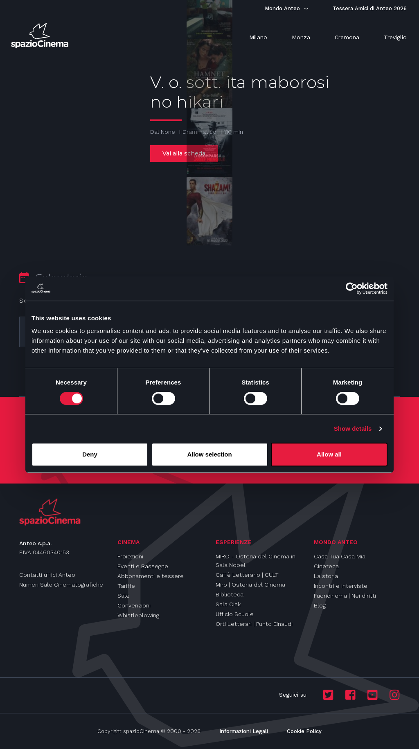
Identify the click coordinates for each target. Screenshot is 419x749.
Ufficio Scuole (235, 614)
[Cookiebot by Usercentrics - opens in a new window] (351, 288)
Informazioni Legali (243, 731)
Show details (353, 428)
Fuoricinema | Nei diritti (345, 595)
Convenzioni (134, 605)
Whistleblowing (138, 615)
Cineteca (326, 566)
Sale (123, 595)
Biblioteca (229, 594)
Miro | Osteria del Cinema (250, 584)
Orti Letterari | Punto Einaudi (254, 624)
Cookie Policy (304, 731)
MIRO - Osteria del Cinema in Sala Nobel (255, 560)
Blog (320, 605)
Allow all (329, 454)
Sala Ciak (228, 604)
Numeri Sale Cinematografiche (61, 584)
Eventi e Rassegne (142, 566)
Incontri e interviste (340, 586)
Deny (89, 454)
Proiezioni (130, 556)
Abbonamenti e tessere (150, 576)
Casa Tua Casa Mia (339, 556)
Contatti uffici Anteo (47, 574)
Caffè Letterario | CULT (247, 574)
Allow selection (209, 454)
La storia (326, 576)
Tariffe (126, 586)
